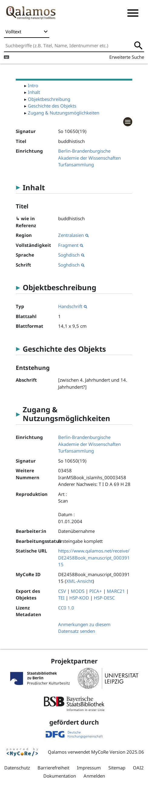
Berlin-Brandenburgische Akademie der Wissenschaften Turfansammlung (89, 158)
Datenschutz (17, 768)
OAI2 (138, 768)
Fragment (70, 245)
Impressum (89, 768)
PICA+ (95, 591)
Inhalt (34, 92)
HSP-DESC (104, 598)
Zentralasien (73, 235)
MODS (77, 591)
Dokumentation (59, 776)
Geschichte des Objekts (52, 106)
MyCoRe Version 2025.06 (117, 752)
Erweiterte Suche (126, 57)
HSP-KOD (79, 598)
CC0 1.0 (66, 608)
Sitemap (116, 768)
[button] (132, 13)
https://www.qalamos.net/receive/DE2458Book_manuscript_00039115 (94, 557)
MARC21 (116, 591)
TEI (61, 598)
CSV (62, 591)
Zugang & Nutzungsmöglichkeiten (63, 113)
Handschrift (72, 306)
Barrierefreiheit (53, 768)
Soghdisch (71, 255)
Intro (33, 85)
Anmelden (94, 776)
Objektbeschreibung (49, 99)
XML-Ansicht (79, 581)
